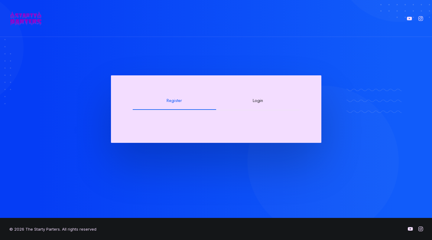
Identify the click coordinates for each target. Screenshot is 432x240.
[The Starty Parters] (29, 18)
